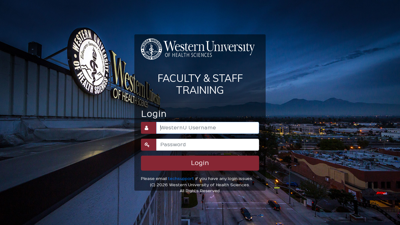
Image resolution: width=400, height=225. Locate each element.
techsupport (181, 178)
